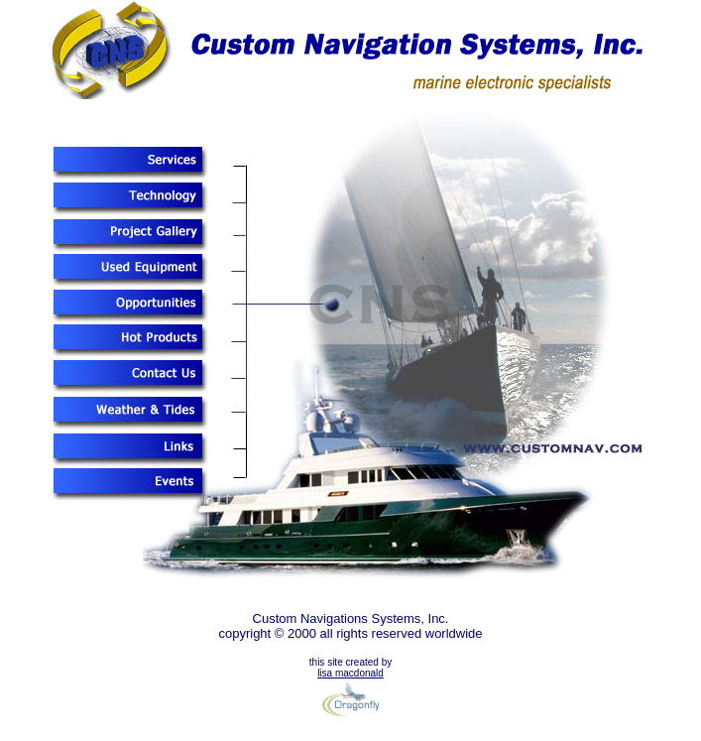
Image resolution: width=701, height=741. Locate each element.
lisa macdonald (350, 673)
